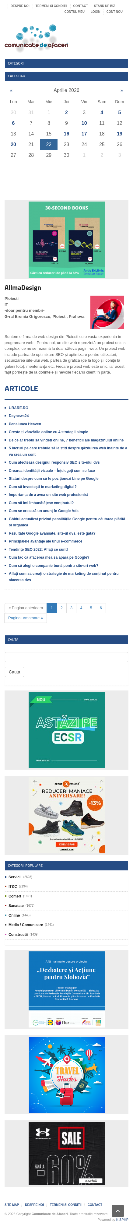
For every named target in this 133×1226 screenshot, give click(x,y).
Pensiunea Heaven (25, 424)
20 (13, 144)
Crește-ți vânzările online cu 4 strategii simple (48, 432)
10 (84, 123)
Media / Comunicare (26, 925)
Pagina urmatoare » (25, 618)
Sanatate (16, 906)
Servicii (15, 877)
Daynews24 (19, 416)
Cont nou (115, 11)
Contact (80, 6)
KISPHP (122, 1219)
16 (66, 133)
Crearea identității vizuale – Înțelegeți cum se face (52, 471)
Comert (15, 896)
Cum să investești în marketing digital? (43, 487)
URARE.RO (18, 408)
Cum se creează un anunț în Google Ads (44, 511)
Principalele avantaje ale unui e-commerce (45, 541)
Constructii (18, 935)
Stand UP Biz (104, 6)
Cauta (14, 671)
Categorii (16, 63)
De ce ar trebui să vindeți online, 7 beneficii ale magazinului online (66, 440)
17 (84, 133)
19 (119, 133)
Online (14, 915)
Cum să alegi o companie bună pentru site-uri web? (53, 566)
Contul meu (75, 11)
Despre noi (20, 6)
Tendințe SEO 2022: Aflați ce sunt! (38, 549)
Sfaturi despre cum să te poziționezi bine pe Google (54, 478)
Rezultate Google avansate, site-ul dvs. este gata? (52, 533)
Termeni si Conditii (51, 6)
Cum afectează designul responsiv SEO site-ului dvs (54, 462)
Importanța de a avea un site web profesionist (48, 495)
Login (95, 11)
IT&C (13, 886)
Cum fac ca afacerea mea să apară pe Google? (49, 557)
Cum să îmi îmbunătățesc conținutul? (41, 503)
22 (48, 144)
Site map (12, 1205)
